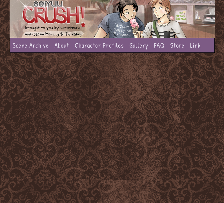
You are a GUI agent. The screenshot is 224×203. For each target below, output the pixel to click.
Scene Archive (31, 45)
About (61, 45)
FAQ (159, 45)
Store (177, 45)
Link (195, 45)
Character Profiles (99, 45)
